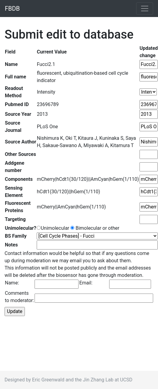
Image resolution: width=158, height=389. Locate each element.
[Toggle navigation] (144, 8)
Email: (85, 283)
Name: (12, 283)
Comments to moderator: (19, 296)
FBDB (12, 8)
